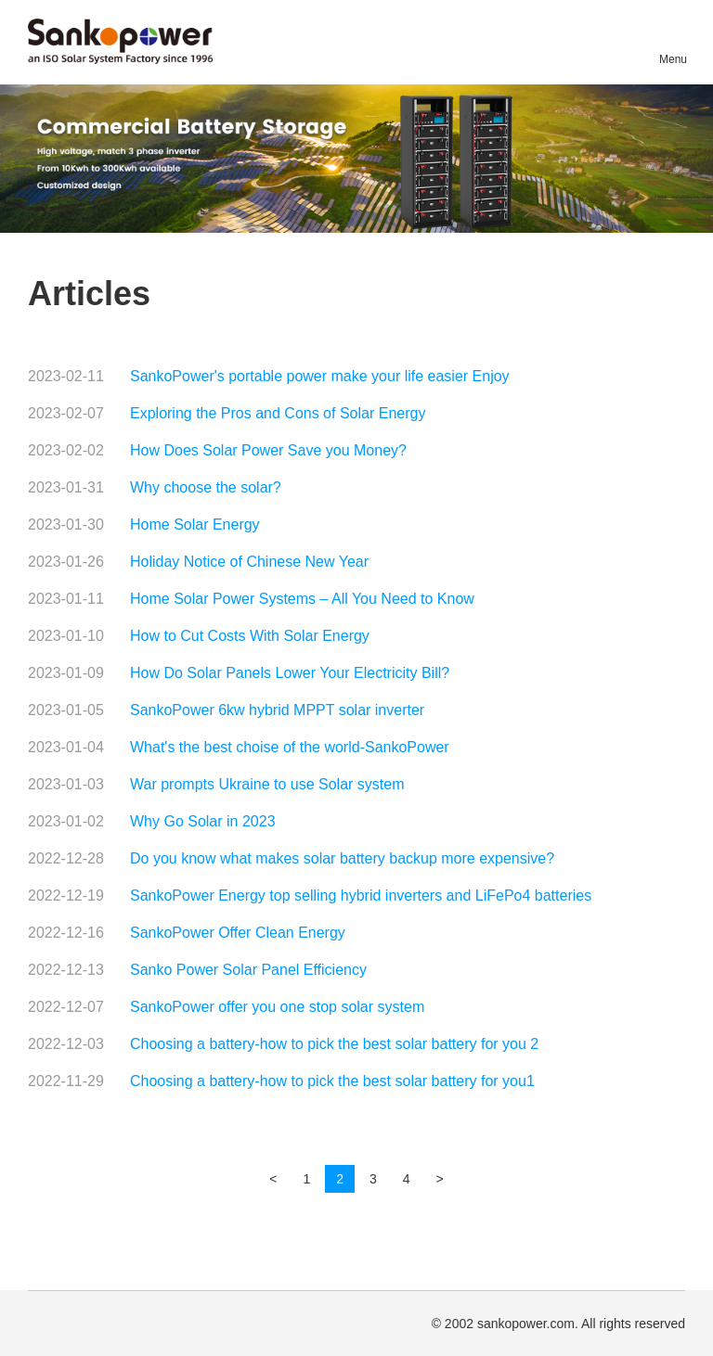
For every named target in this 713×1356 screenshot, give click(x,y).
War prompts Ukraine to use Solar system (267, 784)
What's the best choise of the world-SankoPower (289, 747)
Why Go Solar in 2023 (203, 821)
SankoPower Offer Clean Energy (237, 932)
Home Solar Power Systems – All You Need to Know (302, 599)
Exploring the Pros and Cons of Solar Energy (277, 413)
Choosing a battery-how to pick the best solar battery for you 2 (334, 1044)
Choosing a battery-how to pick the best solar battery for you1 (332, 1081)
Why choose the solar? (205, 487)
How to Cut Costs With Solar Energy (249, 636)
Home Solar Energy (195, 524)
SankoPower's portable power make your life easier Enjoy (320, 376)
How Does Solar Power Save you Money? (268, 450)
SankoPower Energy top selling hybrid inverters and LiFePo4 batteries (360, 895)
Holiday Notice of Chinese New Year (249, 561)
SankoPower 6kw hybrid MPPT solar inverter (277, 710)
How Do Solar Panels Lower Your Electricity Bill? (289, 673)
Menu (672, 59)
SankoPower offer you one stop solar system (277, 1007)
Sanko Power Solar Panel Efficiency (248, 970)
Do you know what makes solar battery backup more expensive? (342, 858)
